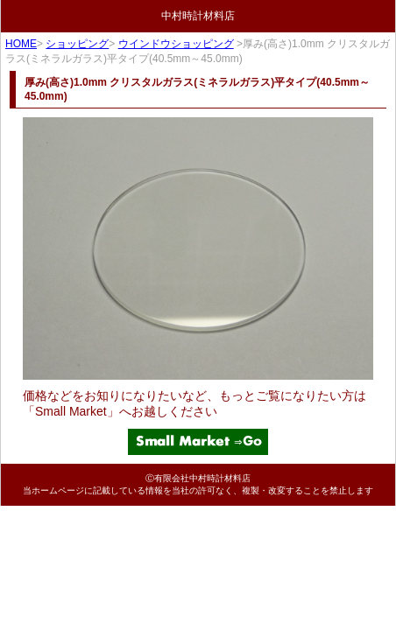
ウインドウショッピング (176, 44)
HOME (21, 44)
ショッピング (77, 44)
